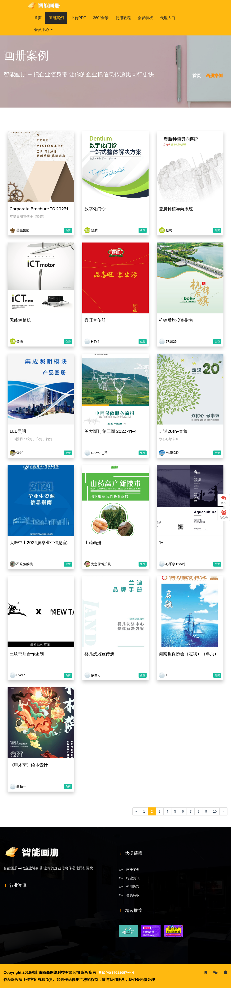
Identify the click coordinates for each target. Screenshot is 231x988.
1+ (160, 542)
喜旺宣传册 (94, 320)
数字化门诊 (94, 209)
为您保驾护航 (100, 564)
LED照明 (17, 431)
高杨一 (21, 786)
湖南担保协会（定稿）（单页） (188, 653)
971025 (170, 341)
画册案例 (56, 18)
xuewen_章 (99, 453)
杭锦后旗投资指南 (175, 320)
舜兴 (19, 453)
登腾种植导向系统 (175, 209)
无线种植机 (20, 320)
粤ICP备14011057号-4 (117, 973)
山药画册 (92, 542)
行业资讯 (132, 878)
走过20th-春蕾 (172, 431)
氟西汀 (95, 675)
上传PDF (78, 18)
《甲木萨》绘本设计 (28, 765)
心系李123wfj (174, 564)
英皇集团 (22, 230)
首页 (38, 18)
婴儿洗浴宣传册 (99, 653)
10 (215, 811)
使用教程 (123, 18)
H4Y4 (95, 341)
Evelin (20, 675)
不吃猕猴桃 (24, 564)
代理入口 (167, 18)
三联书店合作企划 (26, 653)
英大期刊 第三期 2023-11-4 (110, 431)
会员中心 (43, 30)
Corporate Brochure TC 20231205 (42, 209)
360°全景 (101, 18)
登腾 (94, 230)
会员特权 (145, 18)
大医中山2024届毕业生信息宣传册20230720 (52, 542)
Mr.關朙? (171, 453)
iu (166, 675)
